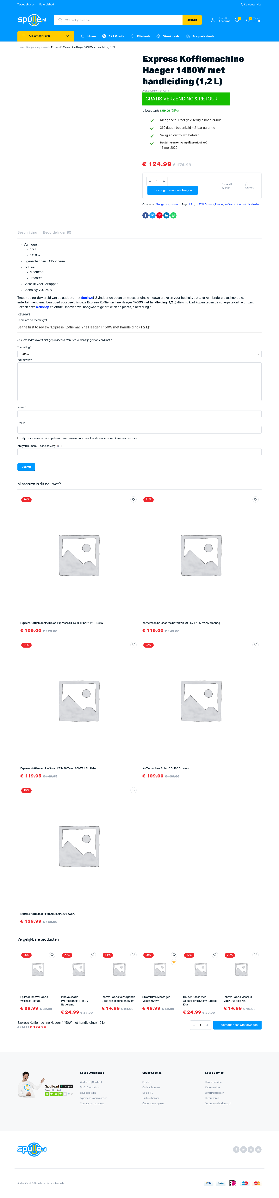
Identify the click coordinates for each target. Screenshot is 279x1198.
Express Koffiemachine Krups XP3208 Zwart (47, 914)
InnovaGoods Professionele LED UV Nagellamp (74, 1001)
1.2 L (191, 204)
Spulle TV (147, 1093)
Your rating (24, 347)
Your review (24, 360)
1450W (199, 204)
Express (209, 204)
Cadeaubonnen (151, 1087)
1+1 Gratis (113, 36)
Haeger (219, 204)
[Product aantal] (157, 181)
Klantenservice (251, 4)
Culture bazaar (150, 1098)
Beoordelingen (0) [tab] (57, 232)
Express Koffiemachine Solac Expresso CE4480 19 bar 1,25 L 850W (61, 623)
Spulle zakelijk (88, 1093)
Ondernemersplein (153, 1103)
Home (88, 36)
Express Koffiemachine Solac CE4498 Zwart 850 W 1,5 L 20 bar (59, 768)
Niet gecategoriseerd (37, 47)
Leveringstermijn (214, 1093)
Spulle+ (146, 1082)
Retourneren (212, 1098)
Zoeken (192, 20)
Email (21, 423)
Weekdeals (167, 36)
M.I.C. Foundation (90, 1087)
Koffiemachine (233, 204)
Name (21, 407)
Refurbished (46, 4)
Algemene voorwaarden (93, 1098)
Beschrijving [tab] (27, 232)
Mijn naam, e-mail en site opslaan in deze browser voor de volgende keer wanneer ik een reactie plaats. (80, 438)
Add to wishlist (227, 186)
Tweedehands (25, 4)
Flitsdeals (140, 36)
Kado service (212, 1087)
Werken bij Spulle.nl (91, 1082)
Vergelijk (249, 188)
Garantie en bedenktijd (218, 1103)
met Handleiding (251, 204)
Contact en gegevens (92, 1103)
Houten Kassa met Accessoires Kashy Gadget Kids (200, 1001)
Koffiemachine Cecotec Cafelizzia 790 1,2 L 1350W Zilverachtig (181, 623)
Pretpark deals (199, 36)
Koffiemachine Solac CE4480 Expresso (166, 768)
